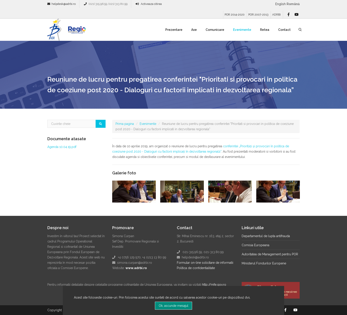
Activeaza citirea (151, 4)
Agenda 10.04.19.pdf (61, 147)
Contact (284, 30)
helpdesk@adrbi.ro (64, 4)
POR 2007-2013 (258, 14)
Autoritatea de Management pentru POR (270, 254)
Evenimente (242, 30)
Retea (264, 30)
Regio (76, 31)
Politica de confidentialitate (196, 268)
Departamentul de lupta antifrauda (266, 236)
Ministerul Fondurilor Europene (264, 263)
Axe (194, 30)
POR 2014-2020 (235, 14)
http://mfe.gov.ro (214, 284)
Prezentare (173, 30)
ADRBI (276, 14)
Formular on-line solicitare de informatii (205, 262)
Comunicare (215, 30)
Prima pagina (125, 124)
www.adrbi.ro (136, 268)
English (280, 4)
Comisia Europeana (255, 245)
